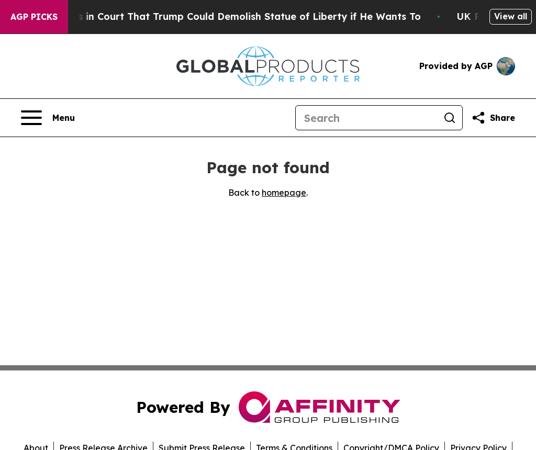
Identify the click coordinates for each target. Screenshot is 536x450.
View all (510, 16)
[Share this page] (493, 117)
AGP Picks (34, 17)
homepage (284, 192)
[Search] (366, 118)
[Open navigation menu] (48, 117)
